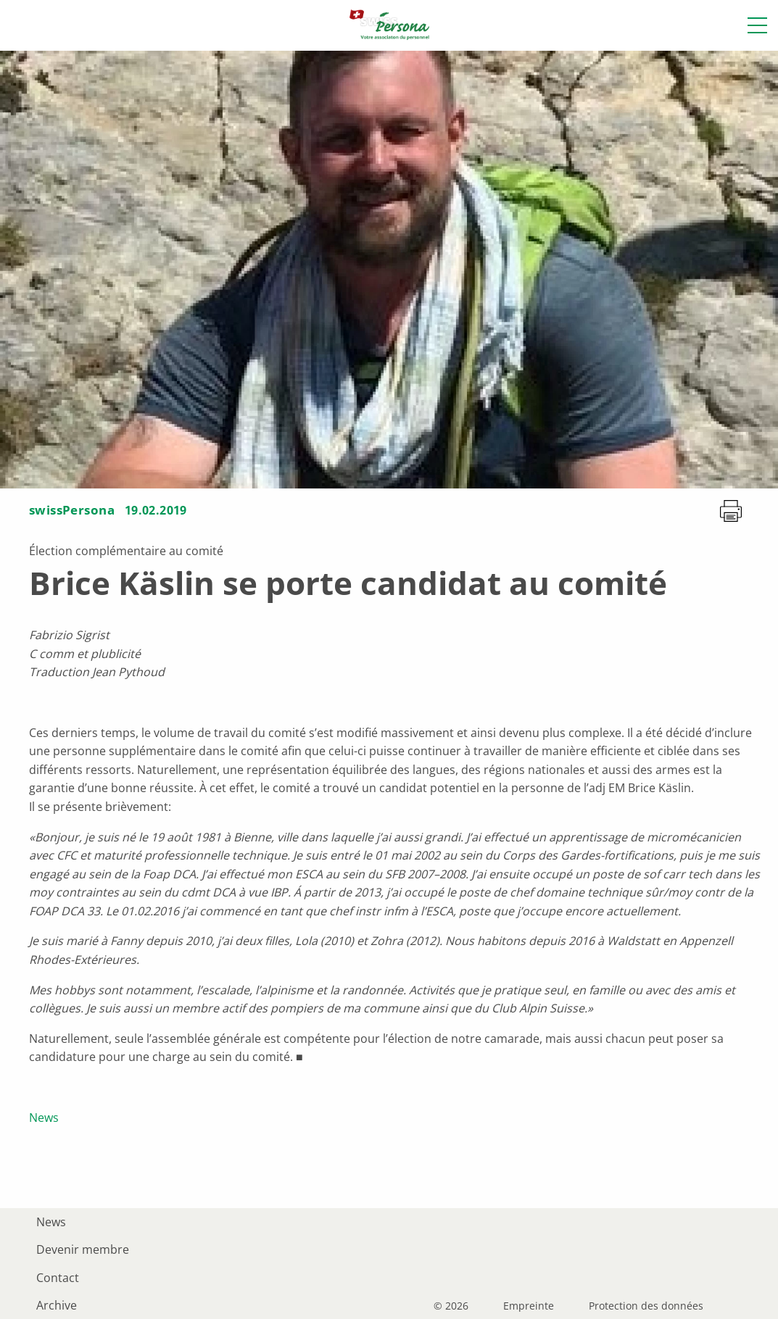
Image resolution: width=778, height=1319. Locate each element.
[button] (757, 25)
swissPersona (72, 510)
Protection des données (646, 1306)
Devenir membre (82, 1249)
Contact (57, 1278)
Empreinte (528, 1306)
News (44, 1117)
